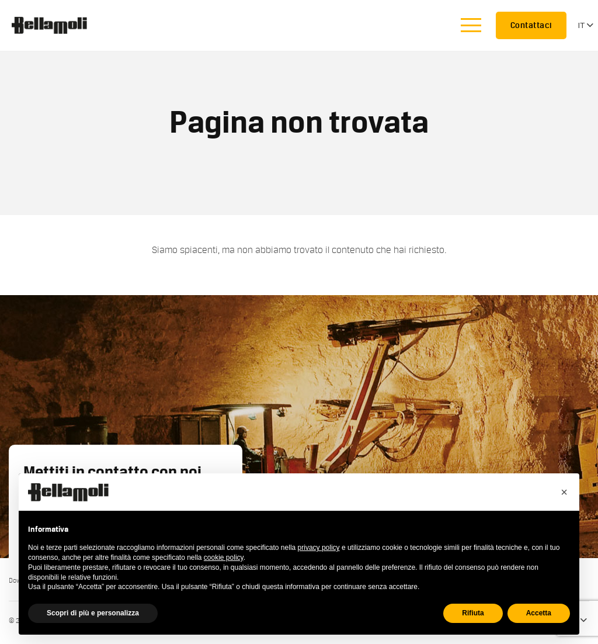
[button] (564, 492)
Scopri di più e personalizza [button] (93, 613)
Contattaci (531, 25)
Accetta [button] (538, 613)
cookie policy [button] (224, 557)
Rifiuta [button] (473, 613)
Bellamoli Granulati (55, 25)
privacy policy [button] (319, 547)
